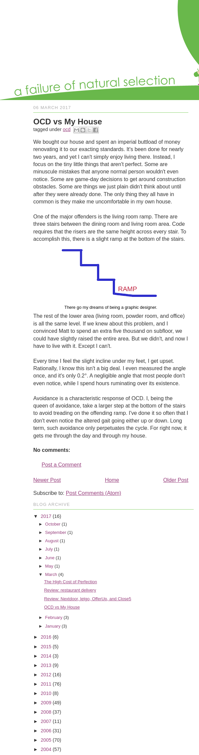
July (49, 549)
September (55, 532)
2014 (46, 656)
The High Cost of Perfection (70, 581)
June (50, 557)
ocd (67, 129)
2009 (46, 702)
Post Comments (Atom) (93, 493)
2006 (46, 730)
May (49, 566)
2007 (46, 721)
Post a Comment (61, 465)
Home (112, 480)
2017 (46, 516)
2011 (46, 684)
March (51, 574)
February (54, 617)
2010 (46, 693)
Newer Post (47, 480)
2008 (46, 712)
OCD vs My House (62, 607)
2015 (46, 646)
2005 (46, 740)
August (52, 540)
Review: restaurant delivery (70, 590)
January (53, 626)
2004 (46, 749)
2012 (46, 674)
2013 (46, 665)
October (53, 524)
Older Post (175, 480)
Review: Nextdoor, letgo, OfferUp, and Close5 (87, 598)
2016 (46, 637)
